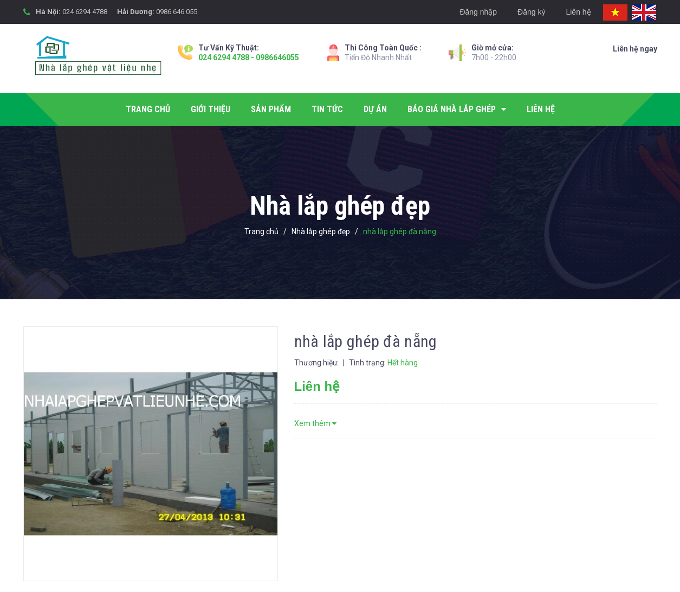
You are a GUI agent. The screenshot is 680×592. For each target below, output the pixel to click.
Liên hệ (578, 12)
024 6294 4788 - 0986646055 (248, 57)
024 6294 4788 (84, 12)
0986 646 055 (176, 12)
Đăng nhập (478, 12)
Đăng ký (531, 12)
